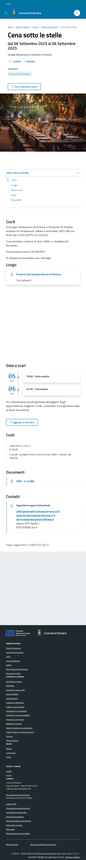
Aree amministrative (14, 652)
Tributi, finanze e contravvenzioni (20, 732)
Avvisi (8, 757)
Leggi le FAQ (11, 804)
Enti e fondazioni (13, 661)
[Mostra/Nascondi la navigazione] (5, 12)
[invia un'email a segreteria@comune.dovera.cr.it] (35, 515)
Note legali (10, 829)
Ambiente (10, 685)
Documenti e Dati (13, 673)
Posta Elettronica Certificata (18, 795)
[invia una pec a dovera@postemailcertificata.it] (35, 519)
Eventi (8, 775)
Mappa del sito (12, 844)
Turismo (9, 736)
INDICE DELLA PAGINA (18, 173)
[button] (10, 3)
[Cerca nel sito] (77, 13)
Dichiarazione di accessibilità (18, 833)
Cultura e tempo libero (15, 706)
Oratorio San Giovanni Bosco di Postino (38, 274)
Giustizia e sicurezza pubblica (18, 715)
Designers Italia (56, 857)
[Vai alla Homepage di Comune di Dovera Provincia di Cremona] (28, 13)
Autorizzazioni (12, 698)
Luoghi (9, 771)
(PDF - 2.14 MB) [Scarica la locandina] (25, 481)
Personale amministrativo (17, 669)
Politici (8, 665)
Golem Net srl (62, 853)
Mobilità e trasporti (14, 723)
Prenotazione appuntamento (18, 808)
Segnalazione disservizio (16, 812)
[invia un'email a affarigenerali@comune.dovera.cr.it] (38, 511)
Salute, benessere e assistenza (19, 728)
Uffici (8, 656)
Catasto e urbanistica (15, 702)
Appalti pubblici (12, 694)
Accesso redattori (72, 857)
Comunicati (11, 752)
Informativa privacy (14, 825)
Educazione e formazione (16, 711)
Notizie (9, 748)
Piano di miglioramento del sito (43, 844)
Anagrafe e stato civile (15, 690)
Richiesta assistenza (15, 816)
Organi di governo (13, 648)
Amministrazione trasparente (18, 820)
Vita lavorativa (12, 740)
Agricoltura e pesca (14, 681)
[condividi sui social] (14, 61)
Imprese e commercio (15, 719)
